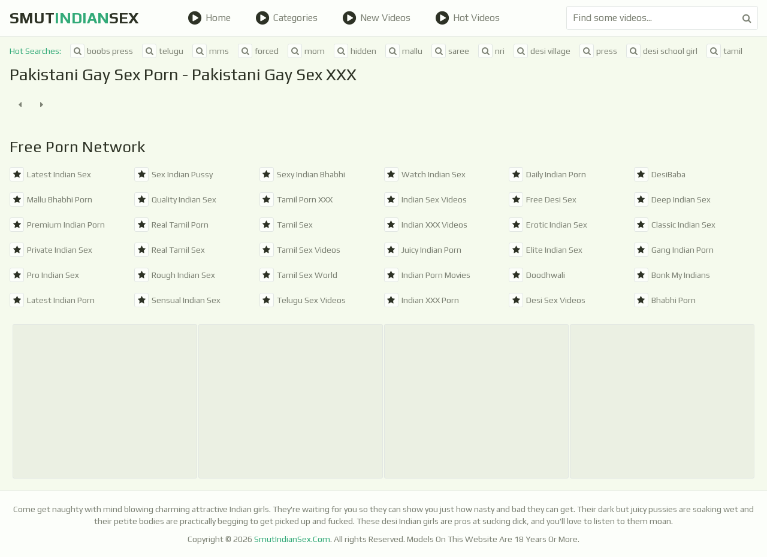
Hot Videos (467, 18)
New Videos (376, 18)
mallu (403, 51)
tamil (724, 51)
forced (258, 51)
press (598, 51)
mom (306, 51)
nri (491, 51)
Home (209, 18)
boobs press (101, 51)
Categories (286, 18)
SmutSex (74, 18)
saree (450, 51)
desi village (542, 51)
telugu (162, 51)
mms (210, 51)
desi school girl (661, 51)
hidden (355, 51)
